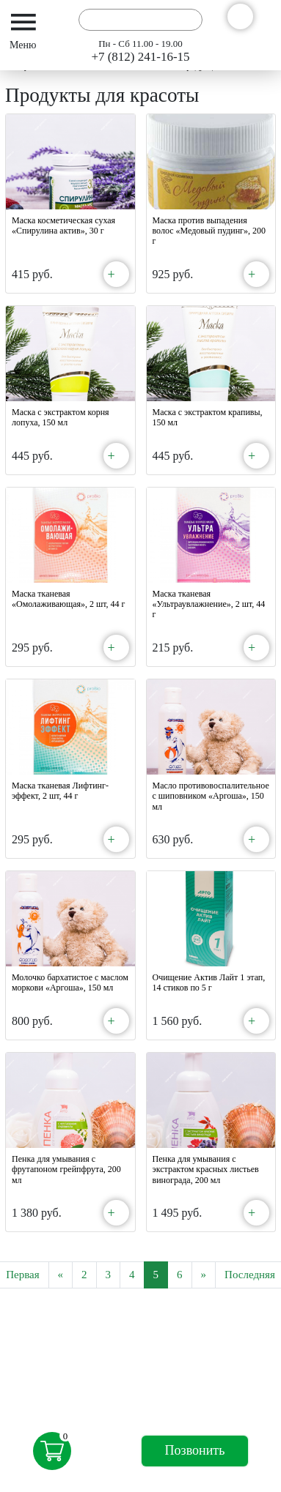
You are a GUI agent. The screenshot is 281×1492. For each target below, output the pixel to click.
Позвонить (195, 1450)
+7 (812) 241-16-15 (140, 57)
